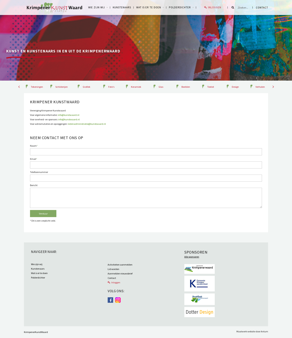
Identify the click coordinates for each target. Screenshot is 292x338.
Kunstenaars (122, 7)
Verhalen (260, 86)
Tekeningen (37, 86)
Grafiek (86, 86)
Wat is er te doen (148, 7)
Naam (34, 145)
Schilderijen (61, 86)
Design (235, 86)
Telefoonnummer (39, 172)
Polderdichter (180, 7)
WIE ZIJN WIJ (96, 7)
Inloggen (214, 7)
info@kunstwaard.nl (68, 114)
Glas (161, 86)
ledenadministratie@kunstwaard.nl (87, 123)
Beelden (185, 86)
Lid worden (113, 269)
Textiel (210, 86)
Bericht (34, 185)
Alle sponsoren (191, 256)
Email (33, 158)
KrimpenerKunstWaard (36, 332)
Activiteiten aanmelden (120, 264)
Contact (262, 7)
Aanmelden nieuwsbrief (120, 273)
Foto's (111, 86)
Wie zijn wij (36, 264)
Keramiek (136, 86)
